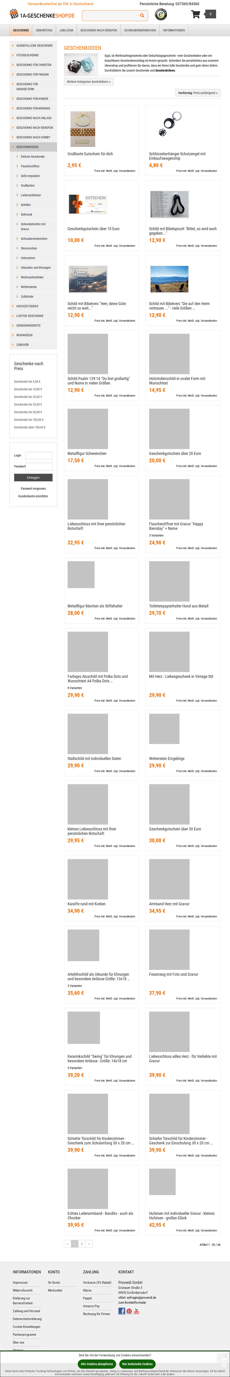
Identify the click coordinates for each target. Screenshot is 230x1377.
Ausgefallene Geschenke (34, 45)
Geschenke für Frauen (32, 74)
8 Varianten (75, 688)
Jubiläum (66, 30)
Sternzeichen (29, 248)
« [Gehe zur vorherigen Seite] (67, 1244)
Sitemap (18, 1350)
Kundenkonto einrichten (33, 496)
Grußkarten (28, 185)
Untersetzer (28, 258)
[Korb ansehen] (203, 14)
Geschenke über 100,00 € (30, 427)
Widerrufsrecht (22, 1290)
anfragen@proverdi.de (141, 1298)
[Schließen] (226, 1356)
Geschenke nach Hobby (33, 137)
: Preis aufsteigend (198, 93)
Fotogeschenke (27, 55)
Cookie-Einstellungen (26, 1327)
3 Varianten (156, 535)
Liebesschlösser (31, 195)
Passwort (18, 466)
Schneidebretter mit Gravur (33, 226)
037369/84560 (187, 4)
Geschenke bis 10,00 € (28, 389)
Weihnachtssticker (32, 277)
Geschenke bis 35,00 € (28, 404)
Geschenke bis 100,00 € (29, 419)
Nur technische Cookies (137, 1364)
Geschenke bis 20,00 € (28, 397)
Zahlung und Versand (26, 1311)
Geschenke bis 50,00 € (28, 412)
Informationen (174, 30)
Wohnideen (24, 335)
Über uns (18, 1342)
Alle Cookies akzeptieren (97, 1364)
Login (17, 455)
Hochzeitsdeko (27, 306)
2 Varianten (75, 986)
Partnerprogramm (24, 1335)
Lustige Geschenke (30, 316)
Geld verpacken (30, 176)
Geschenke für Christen (33, 65)
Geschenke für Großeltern (27, 86)
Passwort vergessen (33, 488)
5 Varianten (75, 1068)
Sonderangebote (28, 325)
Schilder (26, 205)
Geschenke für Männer (33, 108)
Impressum (20, 1283)
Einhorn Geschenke (33, 156)
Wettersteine (29, 287)
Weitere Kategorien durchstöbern (89, 81)
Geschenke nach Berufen (98, 30)
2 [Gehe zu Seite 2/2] (82, 1244)
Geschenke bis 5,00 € (27, 381)
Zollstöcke (27, 296)
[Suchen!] (142, 16)
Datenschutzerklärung (27, 1319)
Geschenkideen (27, 147)
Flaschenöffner (30, 166)
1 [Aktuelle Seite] (74, 1244)
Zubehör (22, 345)
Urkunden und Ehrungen (36, 267)
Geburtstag (44, 30)
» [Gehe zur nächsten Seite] (89, 1244)
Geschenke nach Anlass (33, 118)
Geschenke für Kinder (32, 98)
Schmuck (26, 214)
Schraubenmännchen (140, 30)
